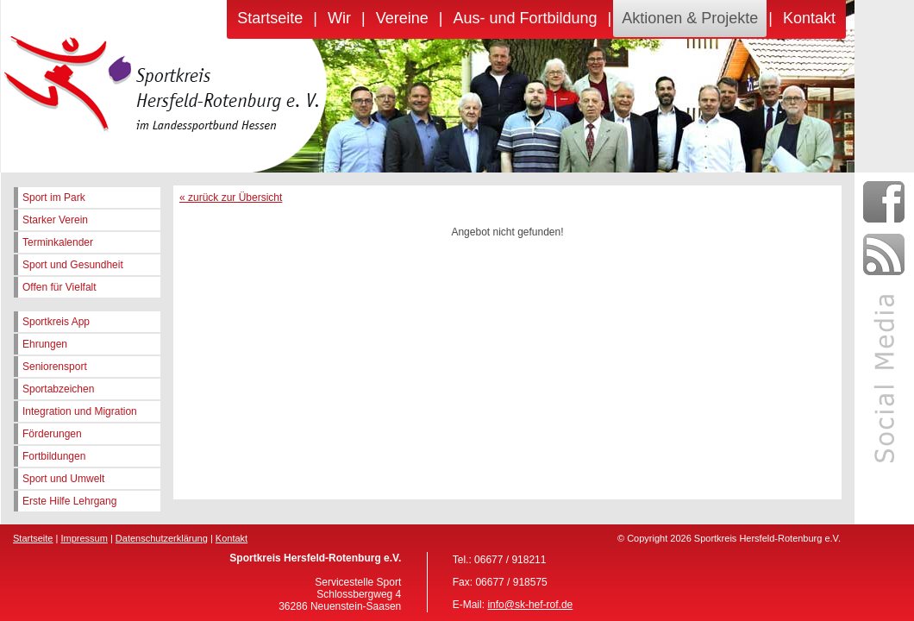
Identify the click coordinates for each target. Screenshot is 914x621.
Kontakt (809, 18)
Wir (339, 18)
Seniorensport (54, 367)
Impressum (83, 538)
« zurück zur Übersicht (230, 197)
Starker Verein (55, 220)
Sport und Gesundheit (72, 265)
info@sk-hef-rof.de (530, 605)
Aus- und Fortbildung (525, 18)
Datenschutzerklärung (162, 538)
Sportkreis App (56, 322)
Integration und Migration (79, 411)
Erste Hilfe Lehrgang (69, 501)
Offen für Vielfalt (59, 287)
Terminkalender (57, 242)
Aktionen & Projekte (690, 18)
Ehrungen (44, 344)
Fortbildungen (53, 456)
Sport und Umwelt (63, 479)
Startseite (270, 18)
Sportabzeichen (58, 389)
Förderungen (52, 434)
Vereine (402, 18)
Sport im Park (53, 197)
